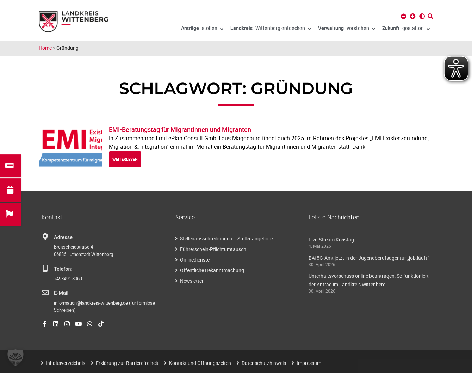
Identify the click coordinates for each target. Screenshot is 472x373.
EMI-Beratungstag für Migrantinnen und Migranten (180, 129)
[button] (15, 357)
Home (45, 47)
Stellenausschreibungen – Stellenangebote (226, 238)
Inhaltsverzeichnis (65, 363)
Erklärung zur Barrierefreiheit (127, 363)
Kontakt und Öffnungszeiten (200, 363)
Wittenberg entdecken (270, 29)
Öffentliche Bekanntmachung (212, 270)
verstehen (346, 29)
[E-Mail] (45, 292)
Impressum (309, 363)
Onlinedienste (195, 259)
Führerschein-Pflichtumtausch (213, 249)
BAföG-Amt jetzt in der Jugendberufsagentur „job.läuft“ (369, 258)
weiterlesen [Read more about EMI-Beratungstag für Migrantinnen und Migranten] (125, 159)
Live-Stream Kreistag (331, 239)
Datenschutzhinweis (264, 363)
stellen (202, 29)
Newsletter (192, 280)
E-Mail (61, 293)
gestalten (406, 29)
